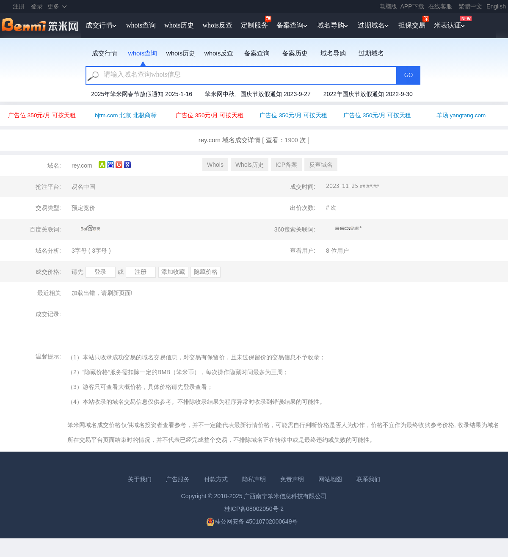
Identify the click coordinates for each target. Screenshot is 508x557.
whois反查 (217, 25)
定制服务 (254, 25)
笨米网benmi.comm (40, 25)
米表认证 (447, 25)
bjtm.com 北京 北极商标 (126, 115)
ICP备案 (286, 164)
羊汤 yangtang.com (461, 115)
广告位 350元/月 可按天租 (42, 115)
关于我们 (140, 479)
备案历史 (295, 53)
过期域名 (371, 25)
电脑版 (388, 6)
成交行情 (99, 25)
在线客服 (440, 6)
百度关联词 (90, 228)
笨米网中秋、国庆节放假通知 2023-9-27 (258, 94)
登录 (37, 6)
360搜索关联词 (348, 228)
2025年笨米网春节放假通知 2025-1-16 (141, 94)
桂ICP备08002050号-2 (254, 508)
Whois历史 (249, 164)
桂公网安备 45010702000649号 (252, 521)
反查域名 (321, 164)
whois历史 (179, 25)
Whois (215, 164)
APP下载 (412, 6)
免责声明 (292, 479)
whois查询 (141, 25)
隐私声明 (254, 479)
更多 (53, 6)
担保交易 (411, 25)
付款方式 (216, 479)
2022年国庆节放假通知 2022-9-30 (368, 94)
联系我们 (368, 479)
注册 (19, 6)
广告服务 (178, 479)
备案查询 (290, 25)
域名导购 (330, 25)
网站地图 (330, 479)
